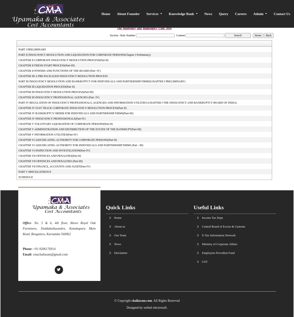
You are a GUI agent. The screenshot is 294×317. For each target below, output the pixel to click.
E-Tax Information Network (219, 235)
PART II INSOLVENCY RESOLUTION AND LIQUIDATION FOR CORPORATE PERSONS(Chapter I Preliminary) (84, 54)
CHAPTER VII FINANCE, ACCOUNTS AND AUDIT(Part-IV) (54, 166)
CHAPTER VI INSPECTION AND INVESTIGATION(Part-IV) (54, 150)
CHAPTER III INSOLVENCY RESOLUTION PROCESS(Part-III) (55, 92)
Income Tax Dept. (213, 217)
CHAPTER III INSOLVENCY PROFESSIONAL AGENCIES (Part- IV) (58, 97)
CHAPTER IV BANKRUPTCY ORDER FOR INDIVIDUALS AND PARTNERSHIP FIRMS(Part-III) (75, 113)
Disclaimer (120, 252)
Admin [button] (258, 14)
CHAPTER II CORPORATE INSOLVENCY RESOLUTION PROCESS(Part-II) (63, 60)
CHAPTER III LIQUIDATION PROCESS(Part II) (46, 86)
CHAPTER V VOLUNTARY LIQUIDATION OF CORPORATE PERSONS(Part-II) (65, 124)
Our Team (120, 235)
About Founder (128, 14)
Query (223, 14)
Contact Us (282, 14)
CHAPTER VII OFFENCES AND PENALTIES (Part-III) (50, 161)
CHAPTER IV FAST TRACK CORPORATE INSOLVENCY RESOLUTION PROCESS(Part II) (72, 108)
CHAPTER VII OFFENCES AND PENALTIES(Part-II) (49, 155)
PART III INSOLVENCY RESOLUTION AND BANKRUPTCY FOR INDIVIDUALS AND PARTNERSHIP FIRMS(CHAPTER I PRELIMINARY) (101, 81)
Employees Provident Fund (218, 252)
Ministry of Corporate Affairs (219, 244)
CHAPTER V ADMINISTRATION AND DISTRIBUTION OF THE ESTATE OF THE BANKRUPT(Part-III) (79, 129)
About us (119, 226)
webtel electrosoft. (155, 307)
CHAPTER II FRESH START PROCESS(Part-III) (46, 65)
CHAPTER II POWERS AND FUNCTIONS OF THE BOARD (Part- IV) (59, 70)
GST (205, 261)
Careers (241, 14)
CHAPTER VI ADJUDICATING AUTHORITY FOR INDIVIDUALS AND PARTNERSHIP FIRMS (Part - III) (80, 145)
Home (105, 14)
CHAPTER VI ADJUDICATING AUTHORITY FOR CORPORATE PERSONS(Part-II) (67, 140)
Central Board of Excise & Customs (223, 226)
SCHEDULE (25, 177)
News (208, 14)
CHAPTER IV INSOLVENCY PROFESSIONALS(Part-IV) (51, 118)
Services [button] (152, 14)
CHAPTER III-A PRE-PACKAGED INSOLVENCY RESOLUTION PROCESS (63, 76)
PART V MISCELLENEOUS (34, 171)
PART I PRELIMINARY (32, 49)
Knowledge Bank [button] (182, 14)
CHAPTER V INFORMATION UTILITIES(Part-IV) (47, 134)
